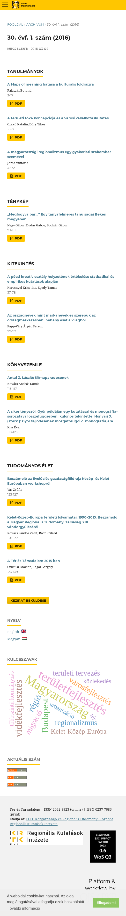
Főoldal (15, 24)
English (16, 631)
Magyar (17, 639)
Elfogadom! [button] (106, 903)
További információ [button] (24, 908)
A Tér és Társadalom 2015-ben (33, 561)
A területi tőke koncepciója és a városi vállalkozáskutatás (58, 118)
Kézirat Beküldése (28, 600)
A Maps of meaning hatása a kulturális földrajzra (50, 84)
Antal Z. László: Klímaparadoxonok (38, 377)
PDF (18, 103)
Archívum (35, 24)
